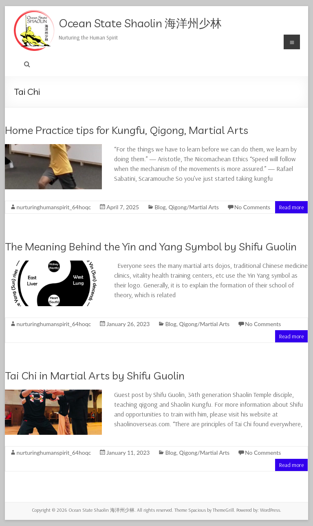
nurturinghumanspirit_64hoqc (54, 207)
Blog (159, 207)
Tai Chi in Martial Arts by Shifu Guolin (95, 375)
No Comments (252, 207)
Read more (291, 207)
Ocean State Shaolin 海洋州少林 (140, 23)
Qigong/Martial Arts (193, 207)
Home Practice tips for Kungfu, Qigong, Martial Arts (126, 130)
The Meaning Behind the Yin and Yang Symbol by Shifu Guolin (151, 246)
